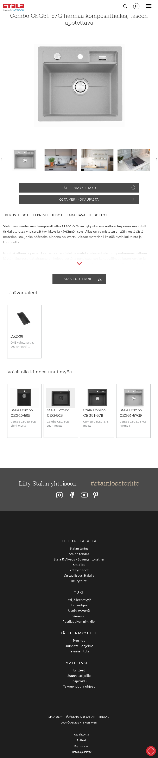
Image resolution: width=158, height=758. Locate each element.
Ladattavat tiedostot (87, 215)
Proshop (79, 640)
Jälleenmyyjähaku (99, 188)
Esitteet (79, 670)
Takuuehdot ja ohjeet (79, 686)
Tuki (79, 592)
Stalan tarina (79, 548)
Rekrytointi (79, 581)
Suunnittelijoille (79, 675)
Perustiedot (17, 215)
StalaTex (79, 564)
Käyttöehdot (81, 746)
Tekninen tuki (79, 651)
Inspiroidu (79, 681)
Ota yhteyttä (81, 734)
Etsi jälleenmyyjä (79, 600)
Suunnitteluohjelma (79, 646)
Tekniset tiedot (48, 215)
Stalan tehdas (79, 554)
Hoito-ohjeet (79, 605)
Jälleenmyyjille (79, 633)
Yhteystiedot (79, 570)
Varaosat (79, 616)
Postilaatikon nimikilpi (79, 621)
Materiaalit (79, 663)
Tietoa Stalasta (79, 541)
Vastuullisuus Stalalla (79, 575)
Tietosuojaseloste (82, 751)
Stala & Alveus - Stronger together (79, 559)
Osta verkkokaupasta (97, 199)
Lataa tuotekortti (82, 279)
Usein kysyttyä (79, 610)
